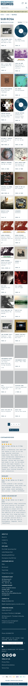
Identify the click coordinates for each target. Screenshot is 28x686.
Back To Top (14, 430)
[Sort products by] (22, 22)
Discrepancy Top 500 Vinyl (9, 558)
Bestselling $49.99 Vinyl (8, 555)
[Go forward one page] (19, 424)
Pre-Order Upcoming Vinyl (9, 549)
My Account (5, 567)
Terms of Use (5, 668)
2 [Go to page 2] (11, 424)
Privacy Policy (5, 662)
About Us (4, 537)
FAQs (3, 564)
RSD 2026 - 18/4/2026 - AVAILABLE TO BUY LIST (14, 11)
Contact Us (5, 540)
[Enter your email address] (12, 643)
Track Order (5, 570)
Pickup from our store (7, 573)
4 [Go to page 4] (16, 424)
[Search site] (26, 7)
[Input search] (13, 7)
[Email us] (3, 655)
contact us (4, 622)
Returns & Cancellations (8, 665)
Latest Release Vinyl (7, 552)
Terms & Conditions (8, 649)
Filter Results (14, 684)
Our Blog (4, 543)
